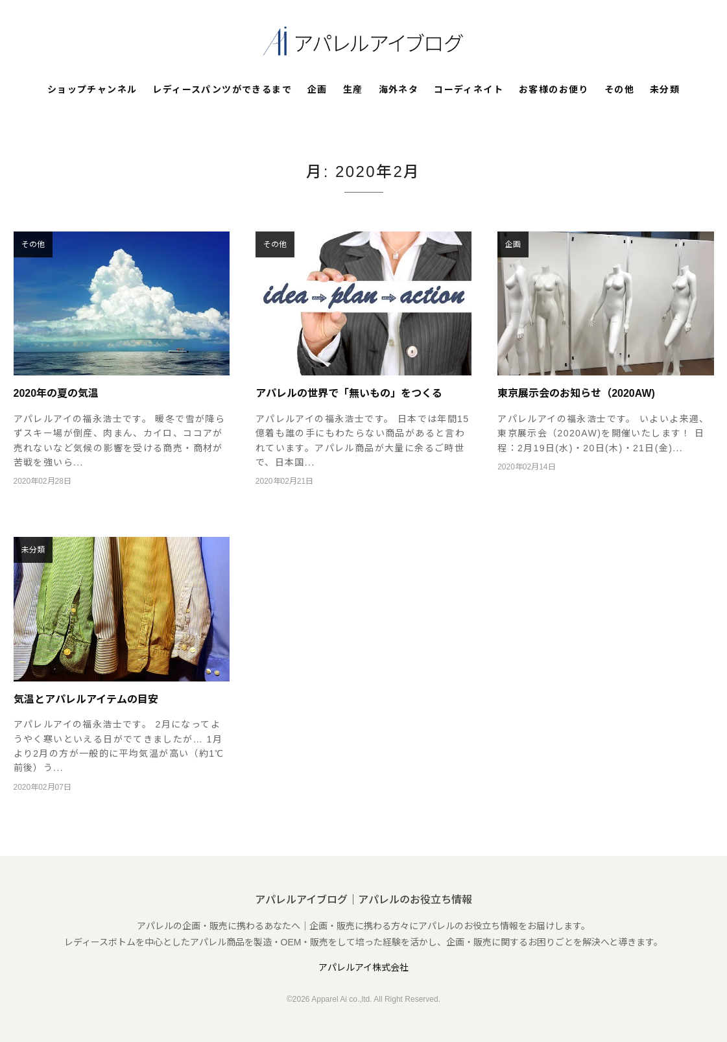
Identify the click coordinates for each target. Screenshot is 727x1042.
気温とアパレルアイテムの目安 (86, 699)
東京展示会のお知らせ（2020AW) (576, 393)
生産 (353, 90)
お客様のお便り (554, 90)
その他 (619, 90)
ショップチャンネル (92, 90)
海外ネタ (399, 90)
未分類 (665, 90)
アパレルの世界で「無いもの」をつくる (349, 393)
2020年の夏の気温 (56, 393)
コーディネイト (468, 90)
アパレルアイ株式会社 (363, 967)
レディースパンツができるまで (222, 90)
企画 (317, 90)
